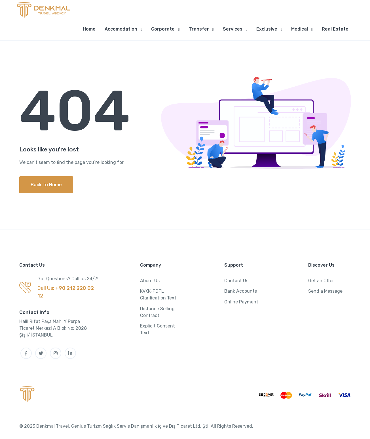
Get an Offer (321, 280)
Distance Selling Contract (157, 312)
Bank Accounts (240, 291)
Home (89, 29)
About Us (150, 280)
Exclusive (266, 29)
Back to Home (46, 184)
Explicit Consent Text (157, 329)
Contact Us (236, 280)
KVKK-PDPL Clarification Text (158, 294)
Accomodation (121, 29)
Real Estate (335, 29)
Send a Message (325, 291)
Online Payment (241, 302)
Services (232, 29)
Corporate (163, 29)
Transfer (199, 29)
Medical (299, 29)
